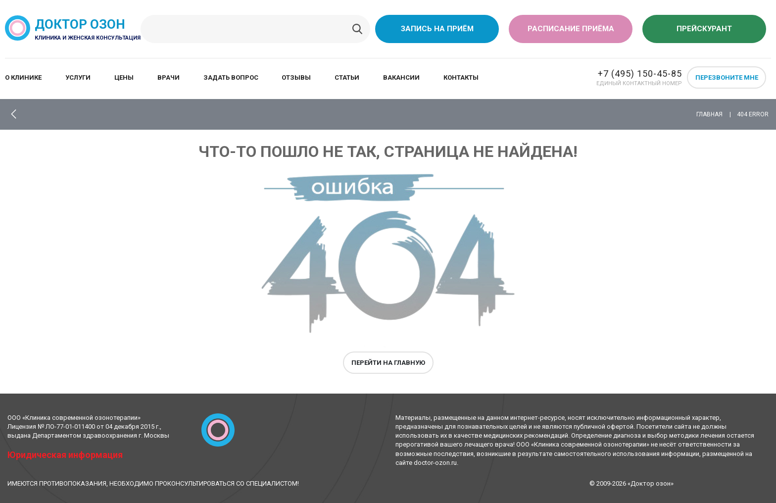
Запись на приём (437, 28)
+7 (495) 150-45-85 (640, 73)
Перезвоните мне (726, 77)
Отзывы (296, 77)
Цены (124, 77)
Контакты (461, 77)
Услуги (78, 77)
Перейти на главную (388, 362)
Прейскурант (704, 28)
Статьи (347, 77)
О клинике (23, 77)
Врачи (168, 77)
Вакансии (401, 77)
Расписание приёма (571, 28)
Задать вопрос (230, 77)
